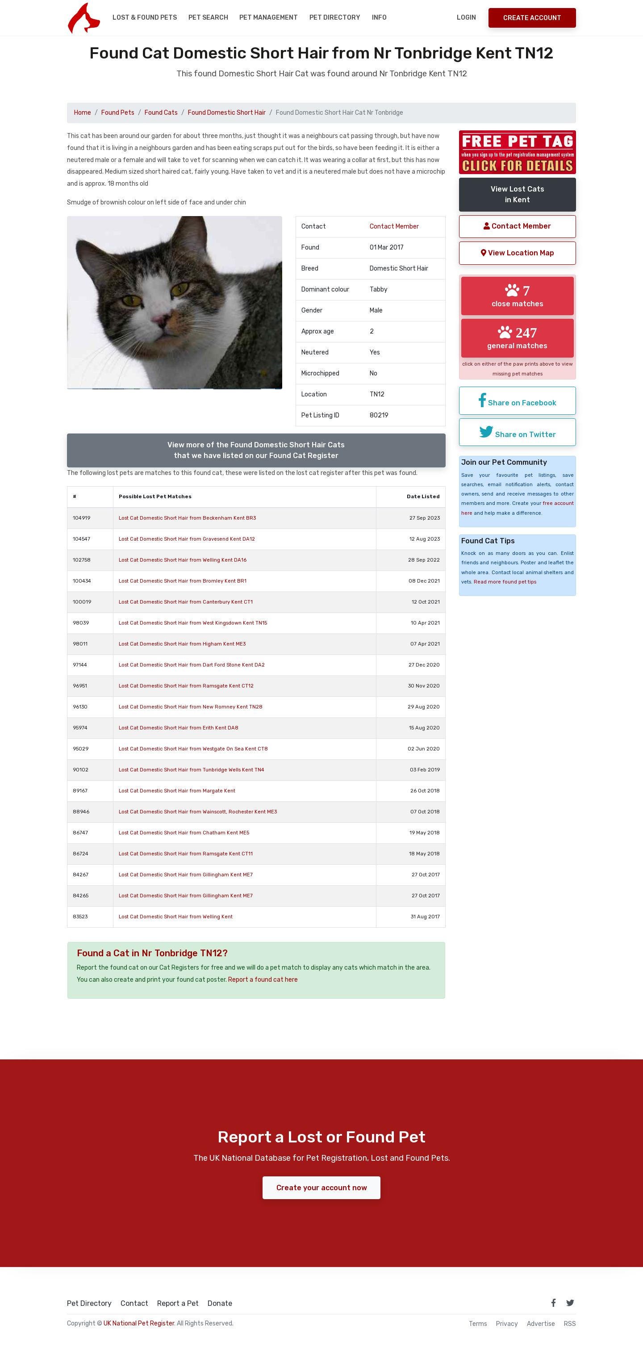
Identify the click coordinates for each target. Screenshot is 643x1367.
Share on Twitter (517, 431)
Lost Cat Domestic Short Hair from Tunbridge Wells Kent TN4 (191, 770)
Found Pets (117, 113)
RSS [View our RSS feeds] (570, 1324)
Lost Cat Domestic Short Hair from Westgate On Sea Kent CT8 (193, 749)
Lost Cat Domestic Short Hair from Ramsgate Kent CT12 (186, 686)
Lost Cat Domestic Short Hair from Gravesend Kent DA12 (187, 539)
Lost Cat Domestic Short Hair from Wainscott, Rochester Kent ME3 (198, 812)
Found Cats (161, 113)
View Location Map (517, 253)
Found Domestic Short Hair (227, 113)
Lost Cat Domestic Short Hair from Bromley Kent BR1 (182, 581)
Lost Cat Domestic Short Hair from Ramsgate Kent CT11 (186, 854)
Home (82, 113)
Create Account (532, 18)
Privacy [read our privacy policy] (507, 1324)
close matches (517, 295)
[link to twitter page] (570, 1303)
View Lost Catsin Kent (517, 194)
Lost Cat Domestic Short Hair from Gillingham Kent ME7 (186, 875)
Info (379, 17)
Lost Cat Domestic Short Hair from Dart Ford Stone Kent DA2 (192, 665)
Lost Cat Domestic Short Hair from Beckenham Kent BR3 (187, 518)
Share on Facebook (517, 400)
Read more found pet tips (505, 582)
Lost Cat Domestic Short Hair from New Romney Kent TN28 (191, 707)
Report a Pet (178, 1303)
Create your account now (321, 1187)
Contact (134, 1303)
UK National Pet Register (139, 1323)
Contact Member (394, 226)
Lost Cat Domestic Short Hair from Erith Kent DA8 (178, 728)
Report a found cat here (263, 980)
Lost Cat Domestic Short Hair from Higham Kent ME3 (182, 644)
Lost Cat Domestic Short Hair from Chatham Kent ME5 (184, 833)
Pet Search (208, 17)
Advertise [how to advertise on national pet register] (541, 1324)
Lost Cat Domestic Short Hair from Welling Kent (176, 917)
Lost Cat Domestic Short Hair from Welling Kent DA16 (182, 560)
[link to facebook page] (553, 1303)
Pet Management (268, 17)
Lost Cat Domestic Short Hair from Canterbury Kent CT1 (186, 602)
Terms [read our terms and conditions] (478, 1324)
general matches (517, 337)
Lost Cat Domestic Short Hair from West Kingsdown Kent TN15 (193, 623)
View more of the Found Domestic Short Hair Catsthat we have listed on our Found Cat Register (256, 450)
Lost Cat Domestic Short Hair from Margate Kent (177, 791)
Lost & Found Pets (145, 17)
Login (466, 17)
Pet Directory (334, 17)
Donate (220, 1303)
